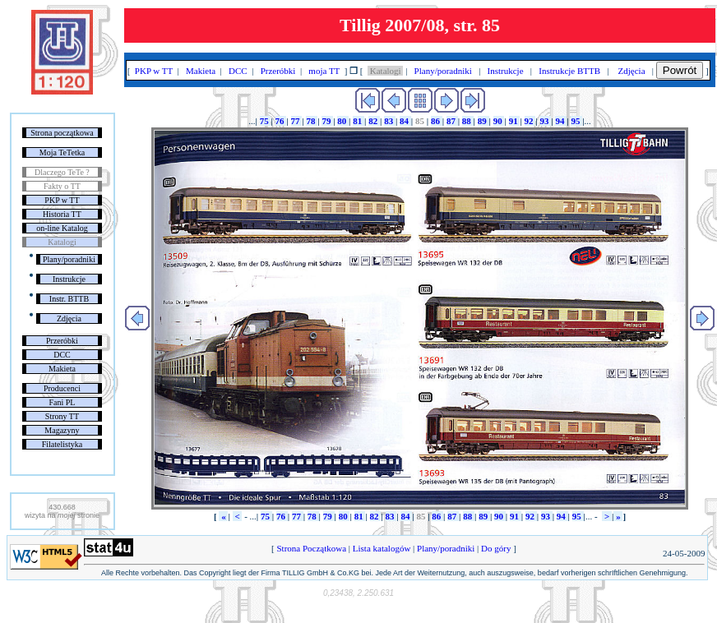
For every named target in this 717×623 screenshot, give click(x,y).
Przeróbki (62, 340)
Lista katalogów (381, 548)
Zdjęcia (69, 318)
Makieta (62, 368)
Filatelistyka (62, 444)
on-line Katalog (61, 228)
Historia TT (62, 214)
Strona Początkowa (312, 548)
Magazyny (61, 430)
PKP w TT (61, 200)
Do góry (496, 548)
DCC (62, 354)
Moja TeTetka (62, 152)
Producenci (62, 388)
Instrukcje (69, 279)
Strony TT (62, 416)
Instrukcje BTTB (570, 71)
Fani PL (62, 402)
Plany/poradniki (69, 259)
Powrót (679, 70)
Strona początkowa (61, 132)
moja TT (324, 71)
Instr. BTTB (69, 298)
